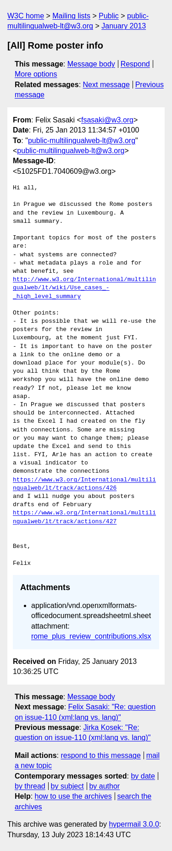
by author (104, 786)
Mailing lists (71, 16)
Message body (91, 64)
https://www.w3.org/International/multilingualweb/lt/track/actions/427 (84, 517)
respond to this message (100, 755)
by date (143, 776)
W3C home (25, 16)
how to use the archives (73, 796)
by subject (67, 786)
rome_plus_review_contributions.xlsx (91, 636)
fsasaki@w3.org (107, 120)
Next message (106, 84)
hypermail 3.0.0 (134, 824)
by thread (30, 786)
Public (109, 16)
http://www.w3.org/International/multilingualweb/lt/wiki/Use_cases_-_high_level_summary (84, 288)
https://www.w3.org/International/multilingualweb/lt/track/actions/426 (84, 484)
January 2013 (123, 26)
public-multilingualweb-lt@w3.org (81, 140)
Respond (135, 64)
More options (36, 74)
